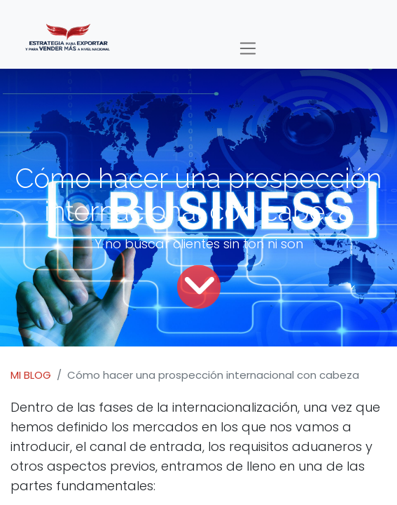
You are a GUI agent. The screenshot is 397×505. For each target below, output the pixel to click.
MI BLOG (31, 375)
